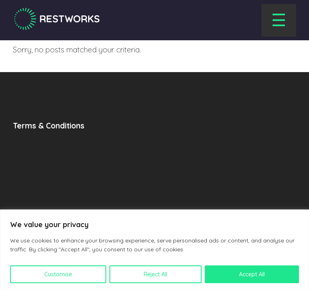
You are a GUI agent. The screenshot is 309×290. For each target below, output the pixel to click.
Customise (58, 274)
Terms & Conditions (48, 125)
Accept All (252, 274)
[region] (154, 249)
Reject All (155, 274)
